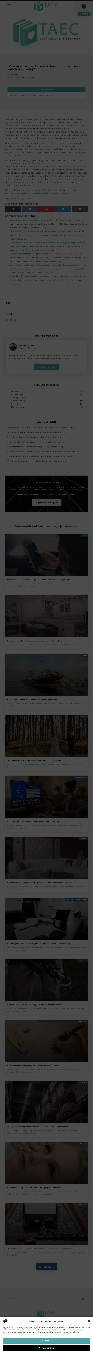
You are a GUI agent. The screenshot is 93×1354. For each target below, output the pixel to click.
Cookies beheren (46, 1348)
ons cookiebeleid (59, 1332)
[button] (89, 1321)
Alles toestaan (46, 1341)
